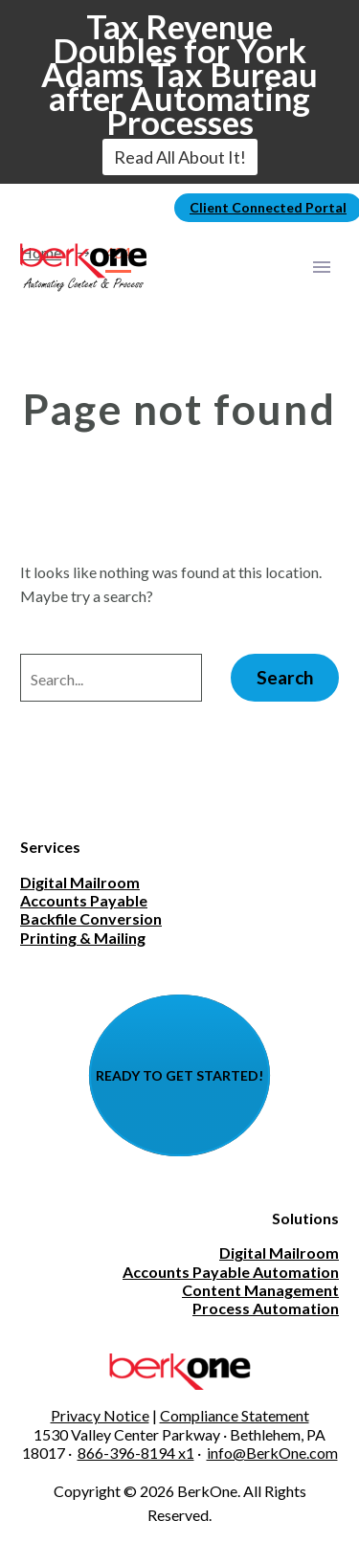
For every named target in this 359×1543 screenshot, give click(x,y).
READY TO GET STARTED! (179, 1075)
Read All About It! (180, 157)
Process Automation (265, 1308)
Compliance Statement (234, 1415)
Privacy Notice (100, 1415)
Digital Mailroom (80, 882)
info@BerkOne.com (272, 1452)
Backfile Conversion (91, 918)
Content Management (260, 1290)
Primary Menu (321, 267)
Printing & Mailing (83, 937)
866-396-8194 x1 (136, 1452)
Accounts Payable (83, 900)
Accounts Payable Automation (231, 1272)
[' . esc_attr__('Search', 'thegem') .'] (111, 678)
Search (285, 677)
